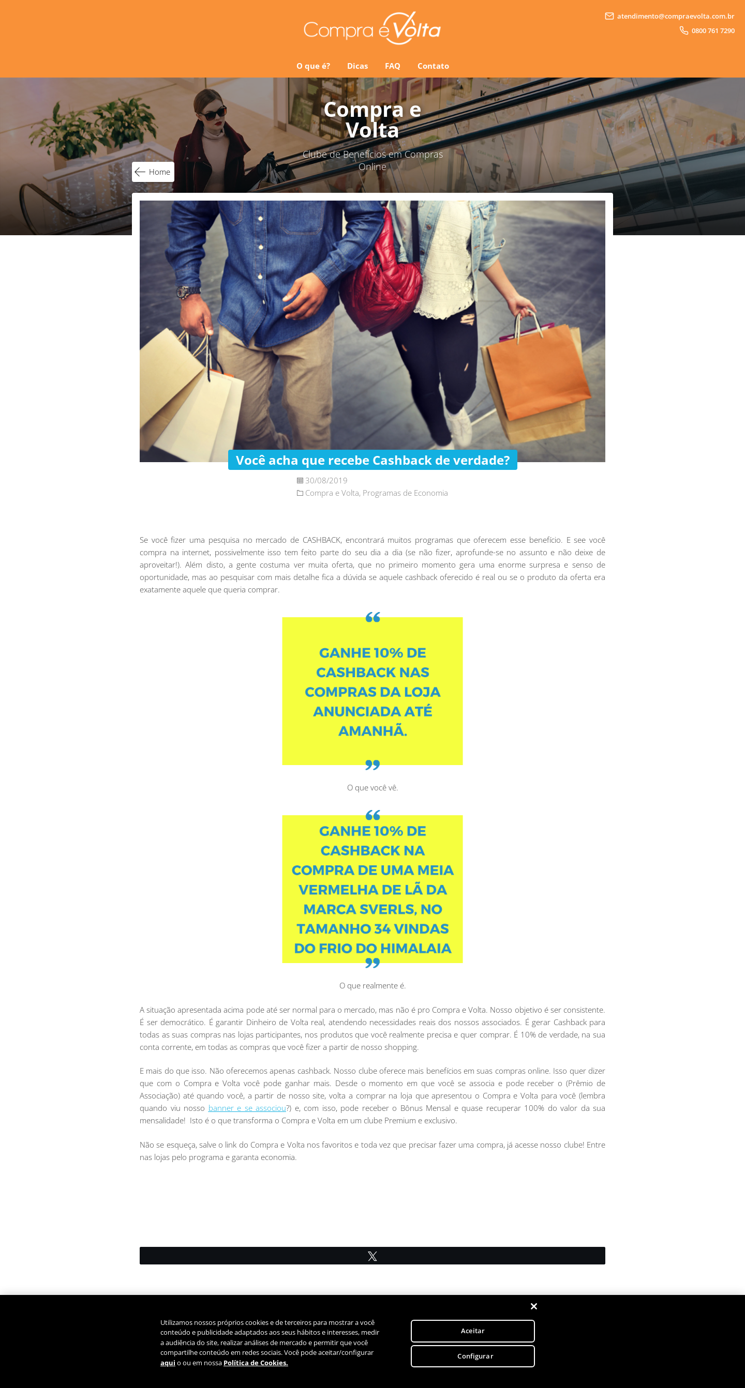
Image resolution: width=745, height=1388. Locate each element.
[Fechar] (534, 1312)
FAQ (392, 65)
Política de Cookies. (256, 1369)
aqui (167, 1369)
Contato (433, 65)
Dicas (357, 65)
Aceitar (473, 1336)
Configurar (475, 1362)
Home (159, 171)
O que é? (313, 65)
